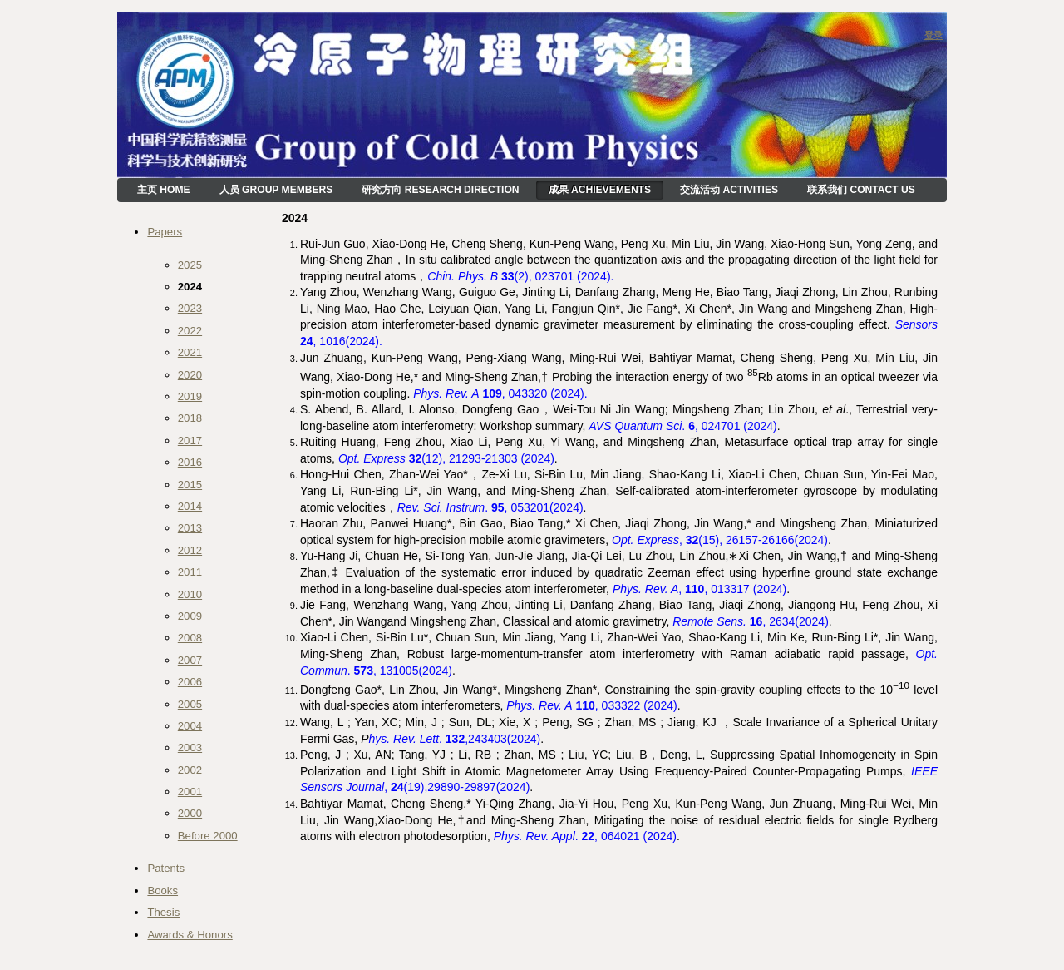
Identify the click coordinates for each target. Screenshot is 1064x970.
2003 (190, 747)
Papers (164, 231)
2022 (190, 330)
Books (162, 890)
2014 (190, 506)
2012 (190, 550)
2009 (190, 616)
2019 (190, 396)
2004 (190, 726)
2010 (190, 594)
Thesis (163, 912)
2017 (190, 440)
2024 (190, 286)
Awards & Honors (189, 934)
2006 (190, 682)
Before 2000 (208, 835)
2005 (190, 704)
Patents (166, 868)
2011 (190, 572)
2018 (190, 418)
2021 (190, 352)
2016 (190, 462)
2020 (190, 375)
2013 (190, 528)
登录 (933, 35)
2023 (190, 308)
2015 (190, 484)
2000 (190, 813)
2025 (190, 265)
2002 (190, 770)
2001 (190, 791)
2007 (190, 660)
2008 (190, 637)
